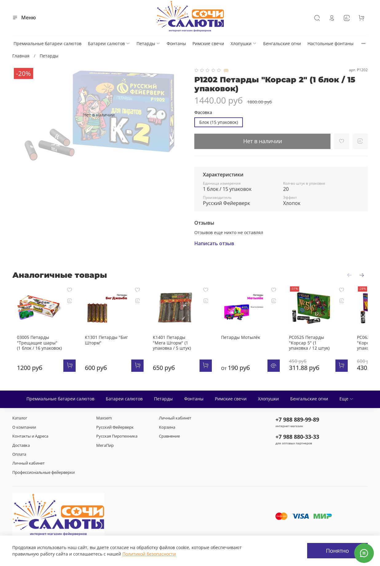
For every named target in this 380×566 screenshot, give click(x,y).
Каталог (19, 418)
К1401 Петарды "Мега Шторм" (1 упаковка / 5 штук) (182, 347)
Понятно (337, 550)
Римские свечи (208, 43)
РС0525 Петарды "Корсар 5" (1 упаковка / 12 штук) (328, 347)
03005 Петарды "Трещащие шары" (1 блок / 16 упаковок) (35, 347)
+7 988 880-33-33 (297, 437)
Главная (21, 56)
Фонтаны (176, 43)
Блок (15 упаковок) (218, 122)
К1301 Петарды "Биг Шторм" (106, 345)
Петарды (148, 43)
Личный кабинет (28, 463)
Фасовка (203, 112)
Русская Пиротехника (116, 436)
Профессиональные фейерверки (43, 472)
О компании (24, 427)
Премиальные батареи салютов (47, 43)
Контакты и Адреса (30, 436)
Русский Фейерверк (115, 427)
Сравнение (169, 436)
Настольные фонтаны (330, 43)
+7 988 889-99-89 (297, 419)
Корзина (167, 427)
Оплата (19, 454)
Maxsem (104, 418)
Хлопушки (244, 43)
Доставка (21, 445)
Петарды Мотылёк (250, 342)
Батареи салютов (109, 43)
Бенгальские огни (282, 43)
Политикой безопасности (149, 554)
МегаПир (105, 445)
